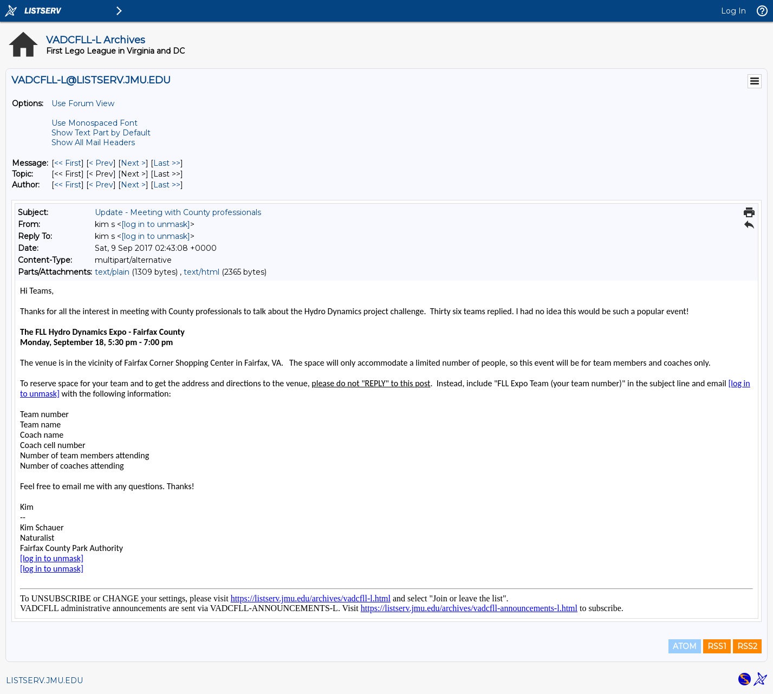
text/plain (112, 272)
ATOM (685, 646)
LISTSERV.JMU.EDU (44, 680)
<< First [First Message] (67, 163)
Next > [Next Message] (133, 163)
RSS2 (747, 646)
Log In (733, 11)
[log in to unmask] (155, 224)
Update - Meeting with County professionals (178, 212)
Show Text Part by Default (101, 133)
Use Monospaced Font (94, 123)
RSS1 (716, 646)
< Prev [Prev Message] (101, 163)
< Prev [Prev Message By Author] (101, 185)
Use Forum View (82, 103)
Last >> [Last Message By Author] (166, 185)
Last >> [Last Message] (166, 163)
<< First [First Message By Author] (67, 185)
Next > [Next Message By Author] (133, 185)
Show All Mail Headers (93, 142)
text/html (201, 272)
